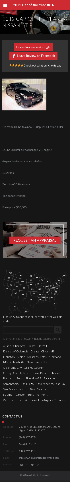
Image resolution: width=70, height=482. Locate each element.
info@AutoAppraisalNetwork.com (39, 457)
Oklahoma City (12, 367)
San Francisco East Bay (50, 383)
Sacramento (51, 378)
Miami (7, 362)
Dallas (31, 346)
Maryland (55, 356)
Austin (7, 346)
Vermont (42, 394)
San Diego (27, 383)
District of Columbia (15, 351)
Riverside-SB (33, 378)
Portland (8, 378)
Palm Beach (40, 373)
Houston (9, 356)
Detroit (42, 346)
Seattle (41, 389)
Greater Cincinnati (42, 351)
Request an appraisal (35, 240)
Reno (19, 378)
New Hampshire (37, 362)
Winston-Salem (12, 400)
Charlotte (19, 346)
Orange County (34, 367)
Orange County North (17, 373)
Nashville (18, 362)
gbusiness (21, 465)
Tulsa (31, 394)
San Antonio (11, 383)
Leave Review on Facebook (36, 56)
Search (59, 329)
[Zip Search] (28, 329)
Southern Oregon (14, 394)
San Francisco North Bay (19, 389)
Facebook (26, 465)
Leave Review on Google (33, 47)
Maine (21, 356)
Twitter (32, 465)
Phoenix (55, 373)
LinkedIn (37, 465)
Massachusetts (37, 356)
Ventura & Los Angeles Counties (45, 400)
